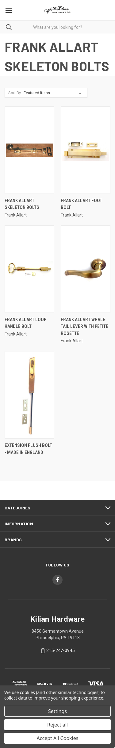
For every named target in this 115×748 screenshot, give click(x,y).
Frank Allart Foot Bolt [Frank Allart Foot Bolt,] (81, 204)
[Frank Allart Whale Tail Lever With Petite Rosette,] (85, 269)
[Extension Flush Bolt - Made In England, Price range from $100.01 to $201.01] (29, 394)
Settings (57, 711)
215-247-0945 (60, 650)
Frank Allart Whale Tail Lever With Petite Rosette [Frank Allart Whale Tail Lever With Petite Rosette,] (84, 326)
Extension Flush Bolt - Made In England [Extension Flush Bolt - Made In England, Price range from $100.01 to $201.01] (28, 449)
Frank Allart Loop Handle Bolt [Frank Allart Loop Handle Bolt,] (25, 323)
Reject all (57, 724)
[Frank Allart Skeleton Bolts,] (29, 150)
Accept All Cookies (58, 738)
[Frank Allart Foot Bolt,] (85, 150)
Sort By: (15, 92)
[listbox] (54, 93)
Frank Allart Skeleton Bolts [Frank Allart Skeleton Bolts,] (22, 204)
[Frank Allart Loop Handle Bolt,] (29, 269)
